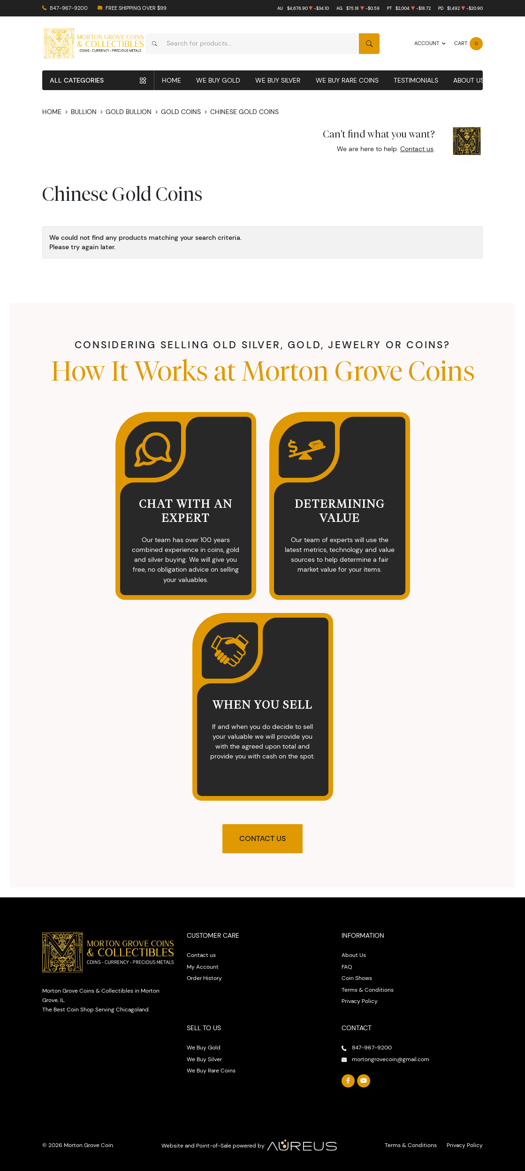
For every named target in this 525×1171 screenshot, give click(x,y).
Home (171, 80)
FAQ (347, 966)
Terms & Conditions (368, 989)
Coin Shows (357, 977)
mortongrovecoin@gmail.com (390, 1059)
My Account (203, 966)
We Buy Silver (277, 80)
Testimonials (416, 80)
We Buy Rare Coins (347, 80)
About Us (468, 80)
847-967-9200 (69, 8)
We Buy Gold (218, 80)
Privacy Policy (360, 1000)
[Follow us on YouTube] (363, 1080)
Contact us (417, 149)
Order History (204, 977)
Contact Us (262, 838)
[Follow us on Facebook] (348, 1080)
